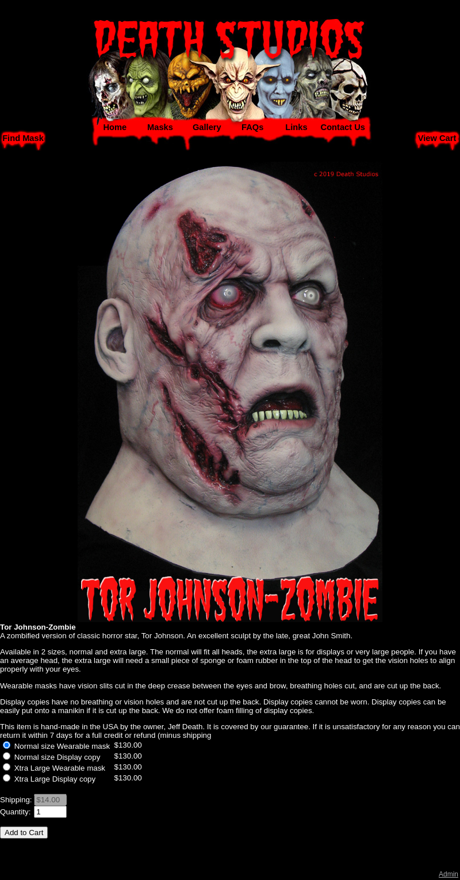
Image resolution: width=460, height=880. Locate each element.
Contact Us (343, 127)
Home (114, 127)
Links (296, 127)
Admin (448, 874)
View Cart (437, 138)
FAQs (252, 127)
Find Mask (23, 138)
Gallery (207, 127)
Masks (160, 127)
